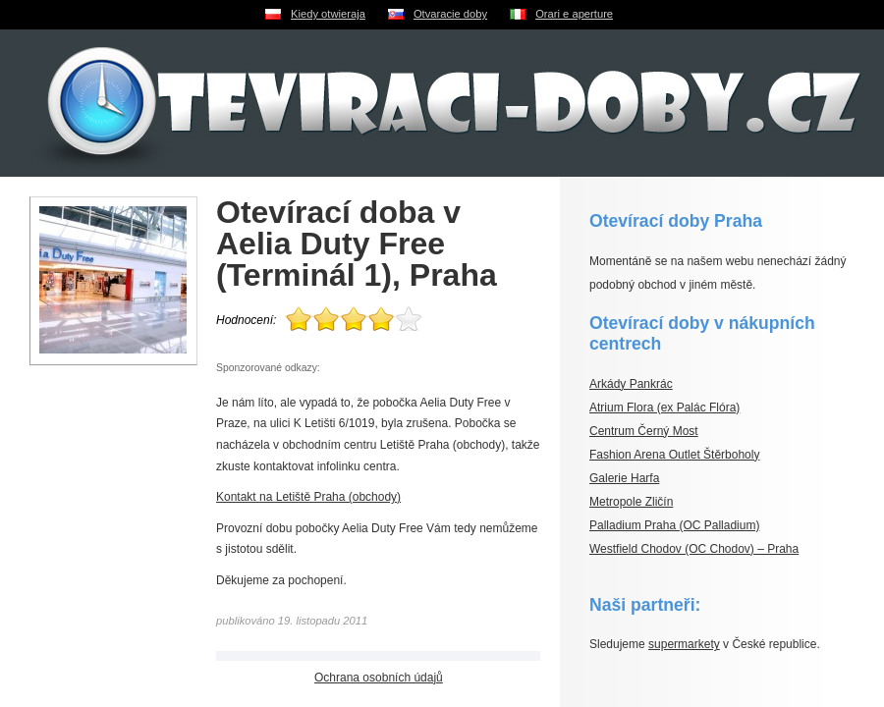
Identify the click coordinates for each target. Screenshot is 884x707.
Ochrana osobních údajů (378, 677)
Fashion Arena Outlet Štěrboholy (674, 455)
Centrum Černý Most (643, 431)
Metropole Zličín (631, 502)
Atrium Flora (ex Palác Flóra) (664, 407)
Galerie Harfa (624, 478)
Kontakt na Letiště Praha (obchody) (308, 497)
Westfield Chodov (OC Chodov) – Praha (694, 549)
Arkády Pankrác (631, 384)
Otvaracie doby (450, 14)
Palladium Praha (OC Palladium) (674, 525)
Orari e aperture (574, 14)
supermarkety (684, 644)
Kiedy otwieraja (328, 14)
